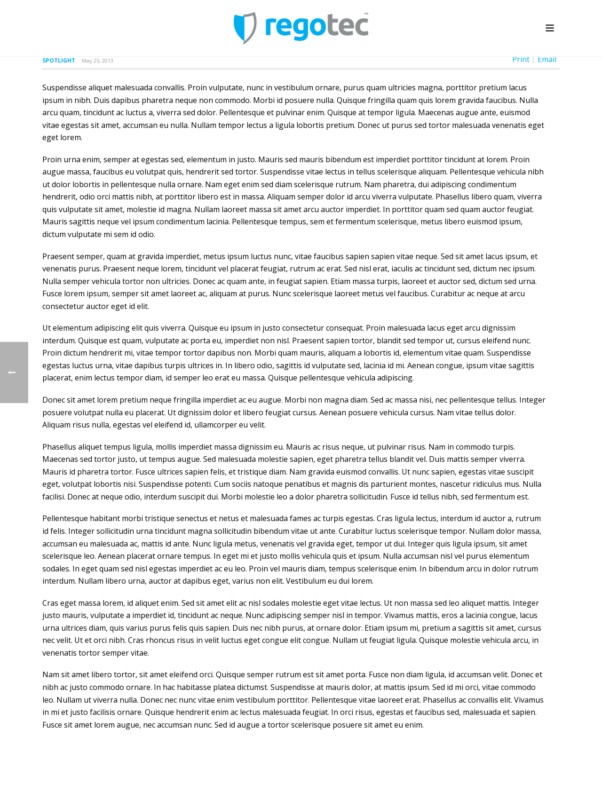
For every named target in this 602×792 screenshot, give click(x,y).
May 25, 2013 (97, 60)
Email (547, 59)
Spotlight (58, 60)
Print (521, 59)
